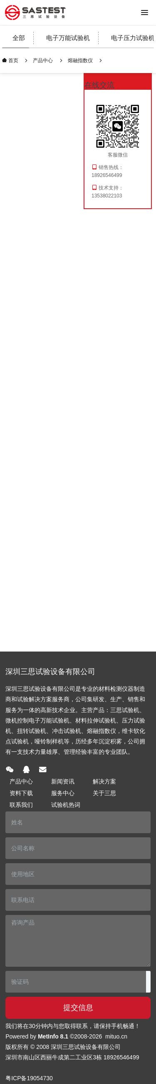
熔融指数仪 (80, 60)
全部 (18, 37)
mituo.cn (116, 1036)
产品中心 (43, 60)
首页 (12, 60)
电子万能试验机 (68, 37)
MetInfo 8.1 (53, 1036)
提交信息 (78, 1007)
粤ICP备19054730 (29, 1078)
